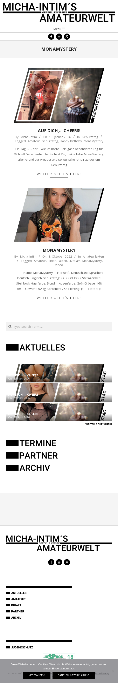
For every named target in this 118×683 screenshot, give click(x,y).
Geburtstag (90, 137)
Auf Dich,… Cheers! (59, 130)
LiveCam (75, 261)
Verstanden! (37, 675)
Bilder (52, 261)
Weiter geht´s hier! (59, 174)
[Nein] (113, 671)
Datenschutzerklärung (73, 675)
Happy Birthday (71, 141)
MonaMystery (93, 141)
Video (59, 265)
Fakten (62, 261)
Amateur (34, 141)
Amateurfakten (93, 256)
